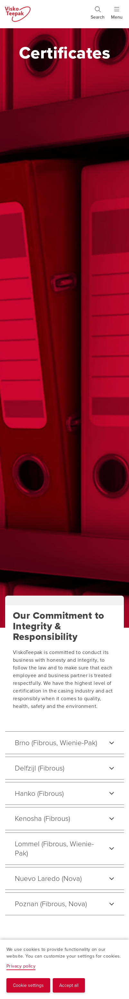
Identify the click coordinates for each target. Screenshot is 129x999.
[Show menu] (117, 15)
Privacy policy (20, 966)
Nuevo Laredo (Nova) (48, 878)
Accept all (68, 985)
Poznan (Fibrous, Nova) (51, 904)
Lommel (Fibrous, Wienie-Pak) (54, 848)
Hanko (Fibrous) (39, 793)
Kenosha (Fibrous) (42, 818)
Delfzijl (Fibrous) (39, 768)
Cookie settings (28, 985)
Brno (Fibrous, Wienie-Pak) (56, 742)
